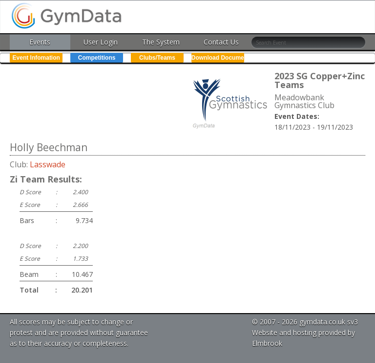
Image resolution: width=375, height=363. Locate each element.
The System (161, 41)
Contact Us (221, 41)
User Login (100, 41)
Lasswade (47, 164)
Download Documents (217, 57)
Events (39, 41)
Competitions (97, 57)
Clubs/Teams (157, 57)
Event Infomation (36, 57)
